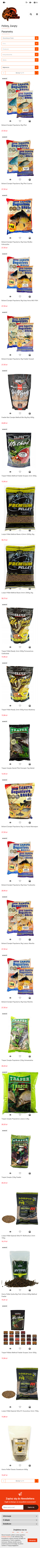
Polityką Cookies (6, 1536)
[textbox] (18, 43)
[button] (20, 1516)
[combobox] (20, 43)
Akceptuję (32, 1540)
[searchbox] (19, 49)
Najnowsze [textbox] (6, 67)
